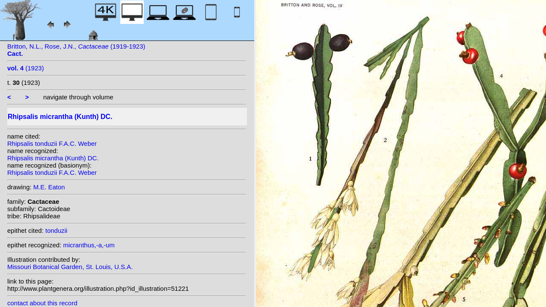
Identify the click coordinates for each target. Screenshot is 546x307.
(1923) (25, 68)
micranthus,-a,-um (89, 245)
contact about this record (42, 303)
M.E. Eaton (49, 187)
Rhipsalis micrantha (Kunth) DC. (53, 158)
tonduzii (56, 230)
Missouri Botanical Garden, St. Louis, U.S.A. (70, 266)
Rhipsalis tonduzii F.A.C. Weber (52, 143)
